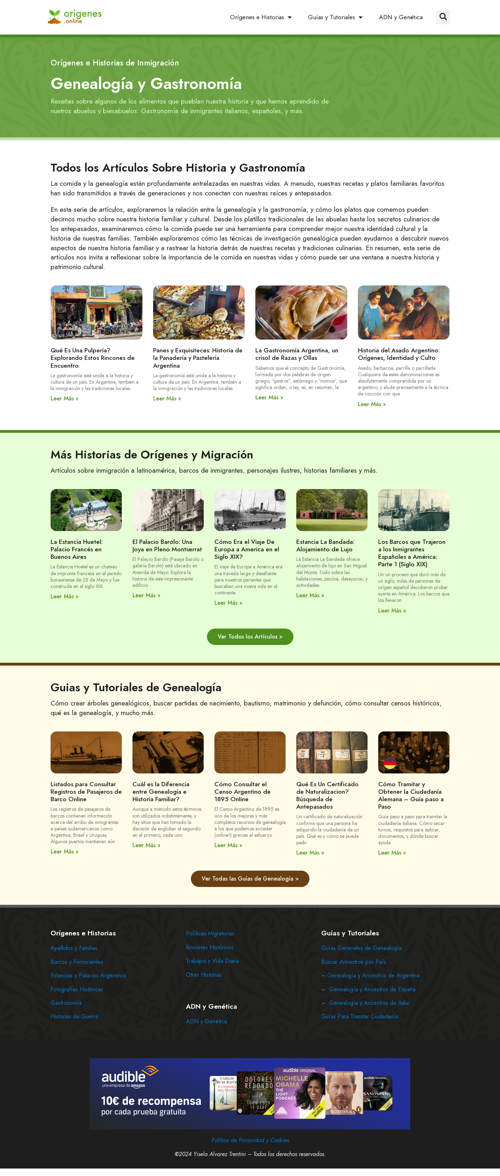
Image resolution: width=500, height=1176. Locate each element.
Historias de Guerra (74, 1016)
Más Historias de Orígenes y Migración (152, 454)
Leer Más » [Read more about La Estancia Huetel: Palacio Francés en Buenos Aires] (64, 596)
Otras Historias (204, 975)
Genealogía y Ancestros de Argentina (373, 975)
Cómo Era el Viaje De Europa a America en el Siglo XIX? (246, 549)
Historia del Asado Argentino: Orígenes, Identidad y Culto (399, 354)
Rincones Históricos (210, 947)
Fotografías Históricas (77, 989)
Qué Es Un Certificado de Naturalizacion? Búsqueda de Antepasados (327, 795)
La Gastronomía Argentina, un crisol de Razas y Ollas (296, 354)
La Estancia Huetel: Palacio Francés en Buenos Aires (77, 549)
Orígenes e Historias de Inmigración (115, 62)
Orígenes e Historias (261, 17)
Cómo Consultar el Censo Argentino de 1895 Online (242, 791)
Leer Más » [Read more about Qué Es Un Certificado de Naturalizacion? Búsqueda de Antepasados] (310, 853)
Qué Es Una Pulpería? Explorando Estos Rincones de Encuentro (93, 358)
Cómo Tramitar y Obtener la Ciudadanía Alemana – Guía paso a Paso (411, 795)
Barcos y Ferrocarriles (77, 962)
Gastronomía (66, 1003)
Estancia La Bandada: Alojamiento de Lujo (325, 545)
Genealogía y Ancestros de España (372, 989)
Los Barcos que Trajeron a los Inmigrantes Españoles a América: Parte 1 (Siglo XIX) (412, 553)
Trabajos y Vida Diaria (212, 961)
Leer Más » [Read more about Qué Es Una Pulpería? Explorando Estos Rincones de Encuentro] (64, 398)
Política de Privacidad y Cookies (250, 1140)
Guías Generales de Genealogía (361, 948)
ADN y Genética (401, 17)
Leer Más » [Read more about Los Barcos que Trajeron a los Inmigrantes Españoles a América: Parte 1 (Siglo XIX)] (392, 611)
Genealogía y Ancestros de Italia (369, 1003)
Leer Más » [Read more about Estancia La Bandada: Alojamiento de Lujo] (310, 595)
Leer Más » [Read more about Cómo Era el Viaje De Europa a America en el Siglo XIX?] (228, 603)
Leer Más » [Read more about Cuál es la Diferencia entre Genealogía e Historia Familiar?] (146, 845)
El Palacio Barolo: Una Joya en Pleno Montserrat (167, 545)
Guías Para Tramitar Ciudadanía (359, 1016)
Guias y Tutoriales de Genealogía (136, 687)
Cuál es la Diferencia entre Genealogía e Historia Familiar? (160, 791)
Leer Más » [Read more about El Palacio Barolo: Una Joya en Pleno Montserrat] (146, 595)
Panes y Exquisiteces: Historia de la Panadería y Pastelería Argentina (198, 358)
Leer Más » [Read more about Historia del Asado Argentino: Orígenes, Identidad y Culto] (372, 404)
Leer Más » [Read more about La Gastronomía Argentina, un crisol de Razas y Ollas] (269, 397)
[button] (443, 17)
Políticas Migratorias (210, 933)
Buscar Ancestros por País (353, 962)
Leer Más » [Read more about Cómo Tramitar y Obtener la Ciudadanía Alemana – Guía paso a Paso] (392, 853)
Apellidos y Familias (74, 948)
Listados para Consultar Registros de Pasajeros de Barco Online (86, 791)
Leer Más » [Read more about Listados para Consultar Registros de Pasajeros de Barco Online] (64, 851)
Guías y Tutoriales (335, 17)
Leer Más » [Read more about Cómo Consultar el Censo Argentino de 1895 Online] (228, 845)
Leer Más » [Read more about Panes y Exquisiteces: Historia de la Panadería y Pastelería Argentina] (167, 398)
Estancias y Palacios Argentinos (88, 975)
